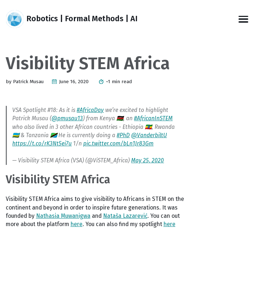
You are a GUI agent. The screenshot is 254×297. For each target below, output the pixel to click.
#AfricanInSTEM (153, 118)
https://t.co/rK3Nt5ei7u (42, 143)
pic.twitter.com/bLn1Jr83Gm (118, 143)
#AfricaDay (90, 110)
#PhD (123, 135)
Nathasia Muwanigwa (63, 215)
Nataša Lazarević (125, 215)
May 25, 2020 (147, 160)
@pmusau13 (67, 118)
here (77, 224)
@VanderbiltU (149, 135)
